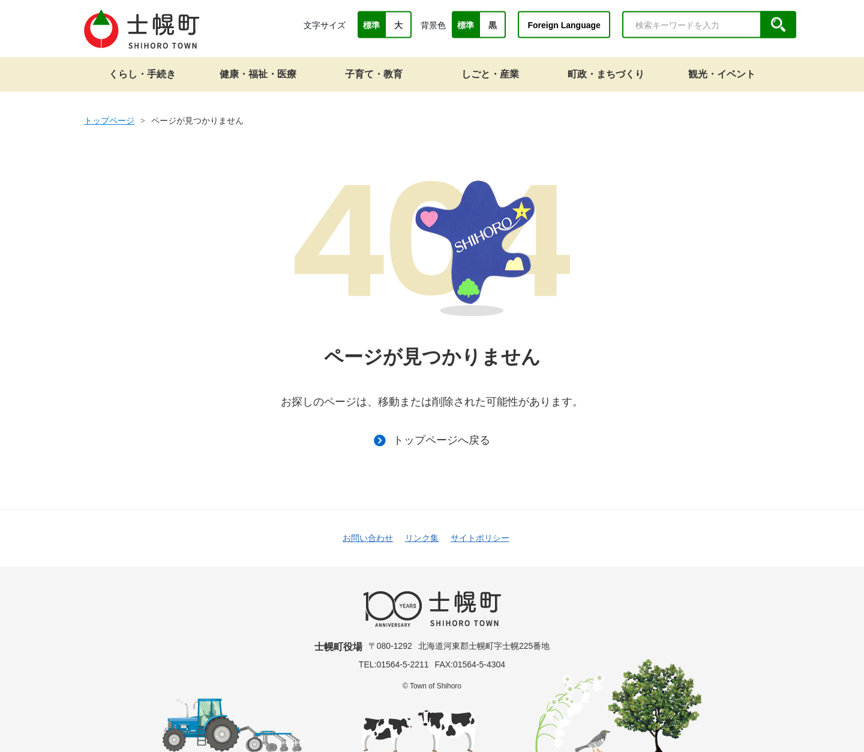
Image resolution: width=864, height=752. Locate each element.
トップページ (109, 120)
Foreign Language (563, 24)
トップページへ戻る (432, 440)
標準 (371, 25)
